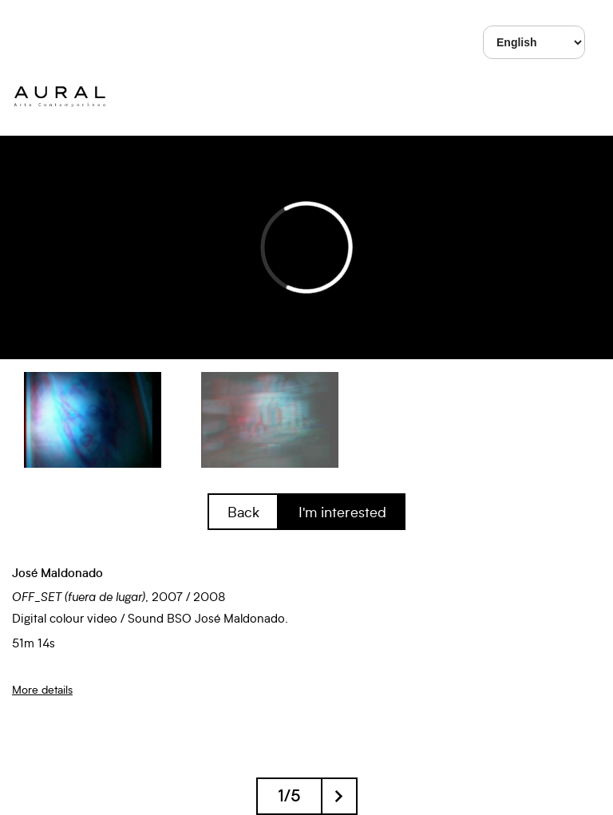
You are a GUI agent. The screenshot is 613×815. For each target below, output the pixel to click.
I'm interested (342, 511)
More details (42, 689)
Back (243, 511)
